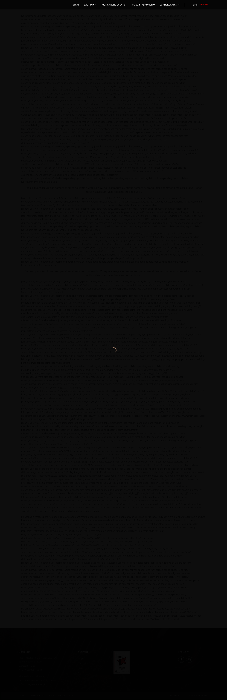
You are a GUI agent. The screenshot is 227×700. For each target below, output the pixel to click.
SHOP (200, 5)
